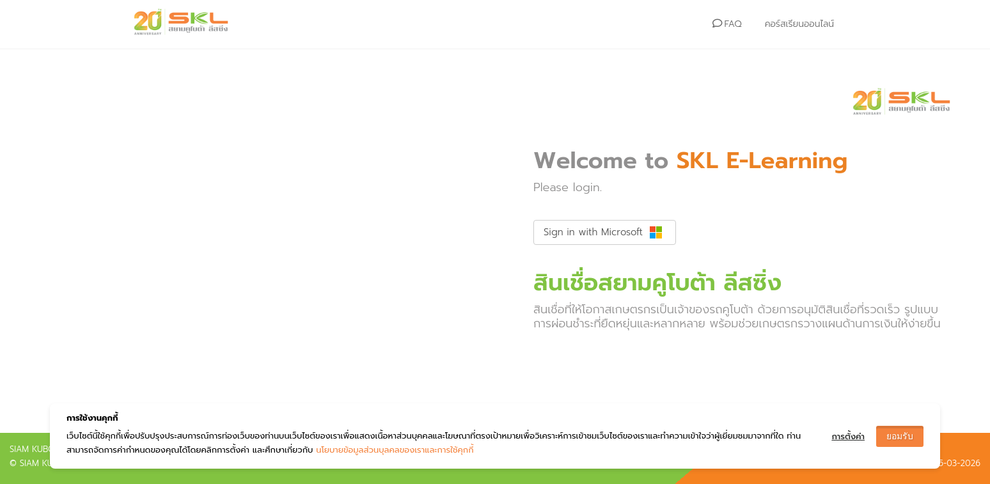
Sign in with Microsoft (603, 232)
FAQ (726, 24)
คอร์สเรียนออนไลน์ (799, 24)
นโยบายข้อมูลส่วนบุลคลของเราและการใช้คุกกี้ (394, 450)
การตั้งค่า (848, 436)
